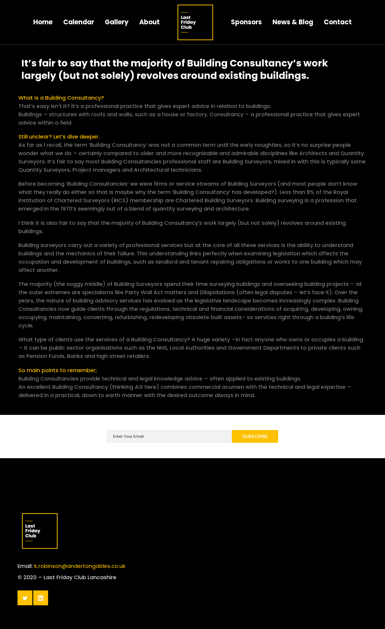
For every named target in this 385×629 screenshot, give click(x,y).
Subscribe (255, 436)
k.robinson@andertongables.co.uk (80, 573)
